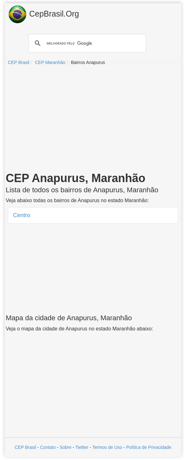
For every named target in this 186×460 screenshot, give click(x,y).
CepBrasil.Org (43, 14)
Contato (48, 447)
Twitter (81, 447)
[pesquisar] (86, 43)
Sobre (65, 447)
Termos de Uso (107, 447)
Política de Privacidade (148, 447)
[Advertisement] (93, 123)
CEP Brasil (25, 447)
